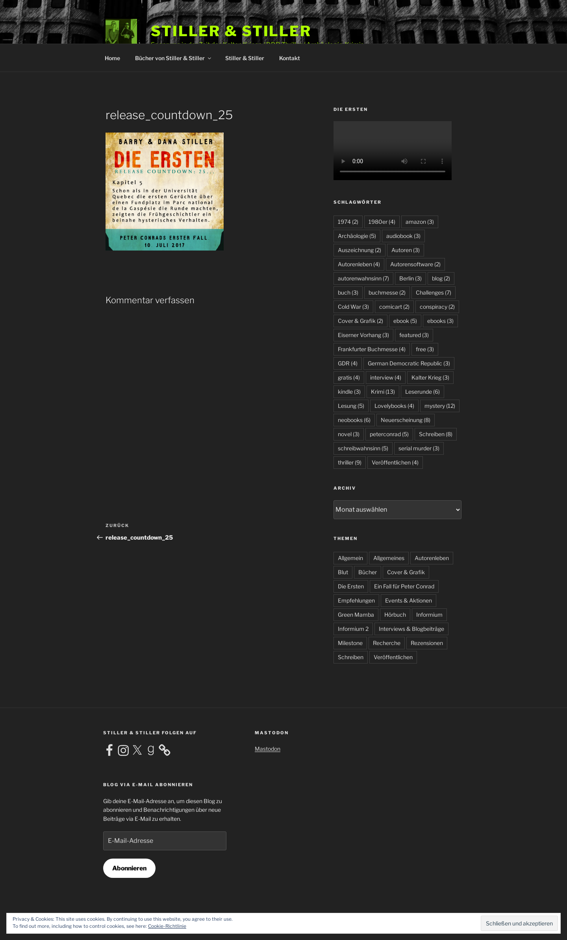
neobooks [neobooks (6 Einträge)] (354, 420)
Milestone (350, 643)
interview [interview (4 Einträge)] (385, 377)
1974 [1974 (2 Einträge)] (348, 221)
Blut (343, 572)
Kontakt (289, 58)
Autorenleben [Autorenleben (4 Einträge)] (359, 264)
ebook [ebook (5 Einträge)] (405, 320)
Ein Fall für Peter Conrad (404, 586)
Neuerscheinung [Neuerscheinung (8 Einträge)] (405, 420)
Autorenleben (432, 558)
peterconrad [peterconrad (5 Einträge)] (389, 434)
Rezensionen (427, 643)
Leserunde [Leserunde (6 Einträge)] (422, 391)
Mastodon (267, 748)
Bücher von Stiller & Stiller (173, 58)
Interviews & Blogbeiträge (411, 628)
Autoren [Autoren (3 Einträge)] (405, 250)
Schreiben (350, 657)
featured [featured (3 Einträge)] (414, 335)
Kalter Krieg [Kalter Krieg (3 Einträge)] (430, 377)
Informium (429, 614)
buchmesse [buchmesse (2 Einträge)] (387, 292)
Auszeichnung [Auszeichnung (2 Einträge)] (359, 250)
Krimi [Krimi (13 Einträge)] (383, 391)
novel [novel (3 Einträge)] (348, 434)
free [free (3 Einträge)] (425, 349)
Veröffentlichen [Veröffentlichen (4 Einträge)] (395, 462)
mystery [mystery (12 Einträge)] (439, 405)
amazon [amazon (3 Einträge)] (420, 221)
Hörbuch (395, 614)
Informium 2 (353, 628)
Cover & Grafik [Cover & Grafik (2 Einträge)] (360, 320)
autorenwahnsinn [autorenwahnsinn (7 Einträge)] (363, 278)
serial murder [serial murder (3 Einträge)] (418, 448)
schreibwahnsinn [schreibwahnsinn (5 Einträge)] (363, 448)
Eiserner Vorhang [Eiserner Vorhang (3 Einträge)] (363, 335)
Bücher (367, 572)
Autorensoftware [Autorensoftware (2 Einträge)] (415, 264)
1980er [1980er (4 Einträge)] (382, 221)
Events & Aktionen (408, 600)
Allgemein (350, 558)
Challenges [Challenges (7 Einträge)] (433, 292)
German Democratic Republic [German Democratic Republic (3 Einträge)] (409, 363)
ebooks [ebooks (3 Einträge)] (440, 320)
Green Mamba (356, 614)
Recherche (386, 643)
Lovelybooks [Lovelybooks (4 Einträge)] (394, 405)
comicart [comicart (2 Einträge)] (394, 306)
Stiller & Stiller (231, 31)
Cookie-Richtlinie (167, 926)
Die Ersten (351, 586)
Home (112, 58)
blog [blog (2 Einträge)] (441, 278)
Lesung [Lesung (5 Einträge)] (351, 405)
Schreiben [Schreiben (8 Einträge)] (435, 434)
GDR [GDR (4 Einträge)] (348, 363)
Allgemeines (388, 558)
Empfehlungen (356, 600)
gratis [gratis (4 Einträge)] (349, 377)
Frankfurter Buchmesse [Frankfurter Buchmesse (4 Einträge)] (372, 349)
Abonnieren (129, 868)
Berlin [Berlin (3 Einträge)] (410, 278)
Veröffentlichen (393, 657)
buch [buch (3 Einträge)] (348, 292)
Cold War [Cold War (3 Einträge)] (353, 306)
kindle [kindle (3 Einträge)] (349, 391)
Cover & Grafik (406, 572)
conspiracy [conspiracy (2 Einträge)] (437, 306)
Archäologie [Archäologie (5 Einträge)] (357, 235)
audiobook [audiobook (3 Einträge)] (403, 235)
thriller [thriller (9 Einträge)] (349, 462)
